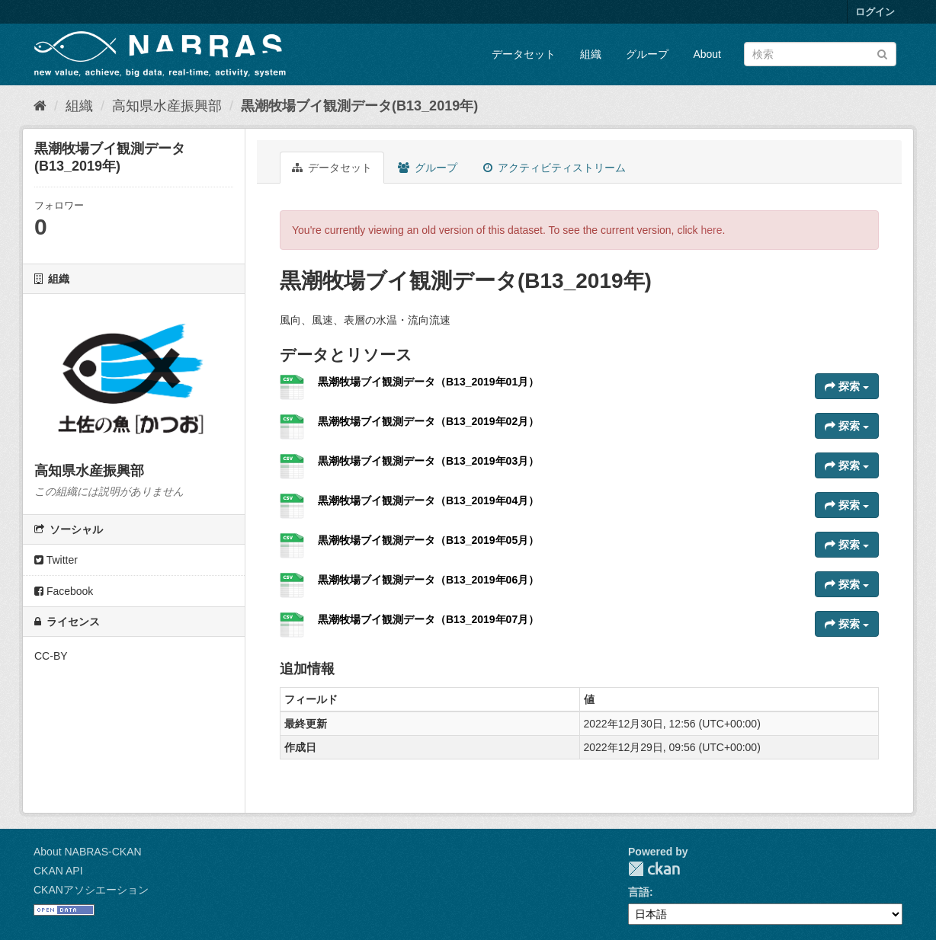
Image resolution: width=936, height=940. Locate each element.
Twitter (56, 560)
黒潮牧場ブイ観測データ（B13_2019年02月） (428, 421)
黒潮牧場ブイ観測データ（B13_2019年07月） (428, 619)
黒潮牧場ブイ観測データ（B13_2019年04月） (428, 500)
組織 (590, 54)
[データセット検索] (820, 54)
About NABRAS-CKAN (88, 852)
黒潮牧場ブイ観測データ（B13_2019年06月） (428, 580)
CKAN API (58, 871)
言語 (638, 892)
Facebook (63, 591)
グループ (647, 54)
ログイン (875, 12)
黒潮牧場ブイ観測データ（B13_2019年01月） (428, 382)
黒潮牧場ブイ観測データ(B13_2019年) (359, 106)
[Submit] (882, 52)
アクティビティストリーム (554, 167)
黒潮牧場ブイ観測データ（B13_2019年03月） (428, 461)
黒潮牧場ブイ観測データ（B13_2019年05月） (428, 540)
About (707, 54)
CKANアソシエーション (91, 890)
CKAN (654, 869)
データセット (524, 54)
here (712, 230)
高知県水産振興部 (167, 106)
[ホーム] (40, 106)
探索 (847, 386)
